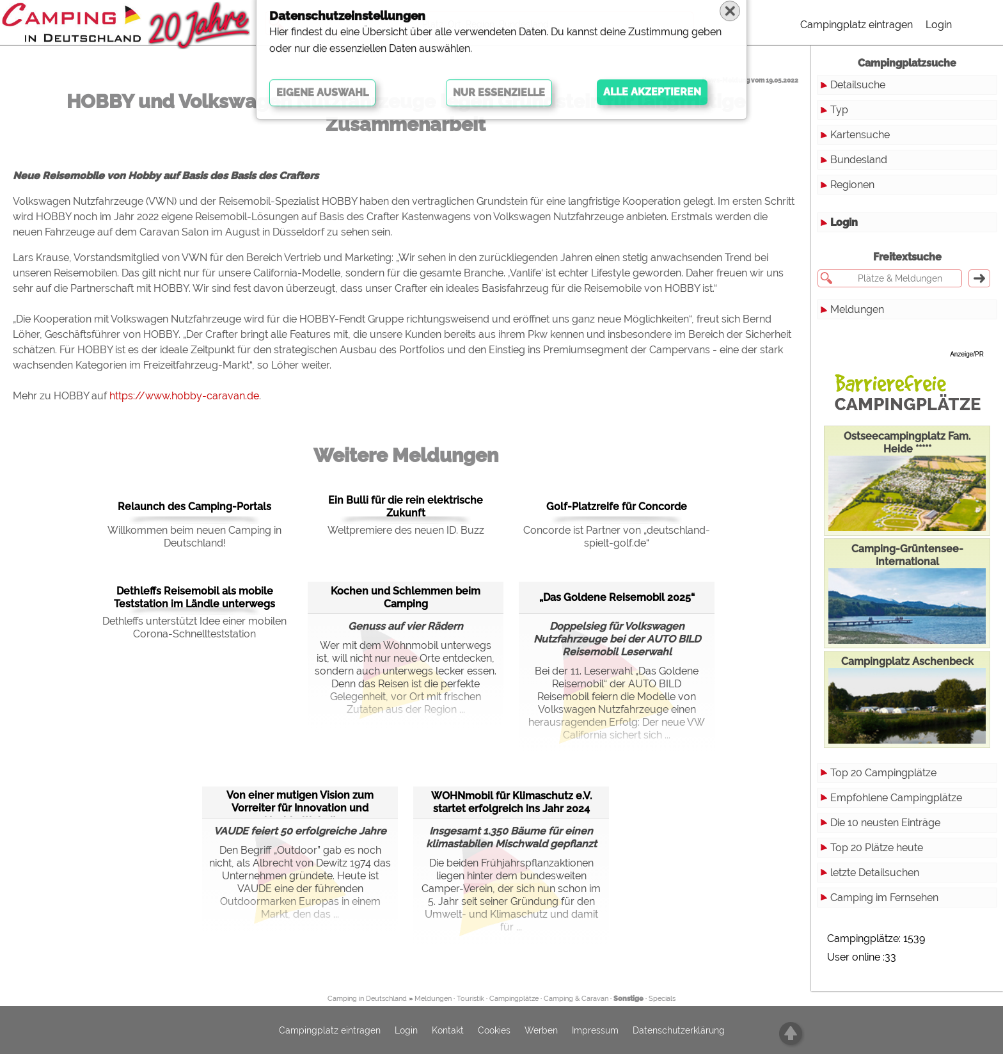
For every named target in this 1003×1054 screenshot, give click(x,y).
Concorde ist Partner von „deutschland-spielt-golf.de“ (616, 536)
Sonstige (628, 998)
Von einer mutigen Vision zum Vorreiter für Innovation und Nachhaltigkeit (300, 802)
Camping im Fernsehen (884, 897)
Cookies (494, 1030)
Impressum (595, 1030)
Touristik (470, 998)
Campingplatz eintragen (856, 25)
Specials (662, 998)
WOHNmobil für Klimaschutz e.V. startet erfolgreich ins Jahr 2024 (511, 802)
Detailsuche (857, 85)
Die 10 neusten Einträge (885, 823)
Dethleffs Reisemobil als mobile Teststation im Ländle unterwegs (194, 597)
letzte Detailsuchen (874, 872)
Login (939, 25)
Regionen (852, 185)
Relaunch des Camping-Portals (194, 506)
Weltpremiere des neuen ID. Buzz (406, 530)
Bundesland (858, 160)
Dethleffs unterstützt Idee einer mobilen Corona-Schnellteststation (194, 627)
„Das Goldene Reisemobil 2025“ (617, 597)
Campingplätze (514, 998)
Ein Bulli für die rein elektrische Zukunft (405, 506)
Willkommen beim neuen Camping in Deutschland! (194, 536)
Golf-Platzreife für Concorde (616, 506)
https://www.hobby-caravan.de (184, 396)
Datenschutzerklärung (679, 1030)
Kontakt (448, 1030)
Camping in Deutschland (367, 998)
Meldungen (857, 309)
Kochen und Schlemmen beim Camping (405, 597)
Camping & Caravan (576, 998)
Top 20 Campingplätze (883, 773)
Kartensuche (860, 135)
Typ (839, 110)
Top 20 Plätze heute (876, 848)
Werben (541, 1030)
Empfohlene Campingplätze (896, 798)
